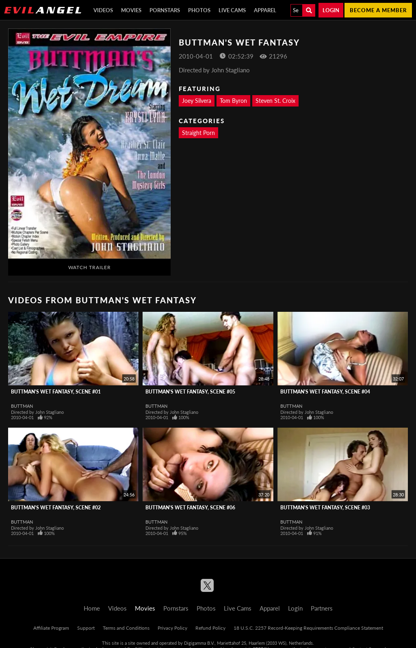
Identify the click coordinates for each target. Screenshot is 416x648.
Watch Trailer (89, 267)
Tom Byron (233, 100)
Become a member (378, 10)
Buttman (22, 406)
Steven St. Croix (275, 100)
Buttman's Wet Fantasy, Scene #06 (190, 507)
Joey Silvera (196, 100)
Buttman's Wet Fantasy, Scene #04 (325, 392)
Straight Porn (198, 132)
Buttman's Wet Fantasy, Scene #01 (56, 392)
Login (331, 10)
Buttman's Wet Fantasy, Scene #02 (56, 507)
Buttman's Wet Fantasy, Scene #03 (325, 507)
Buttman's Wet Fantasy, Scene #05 (190, 392)
